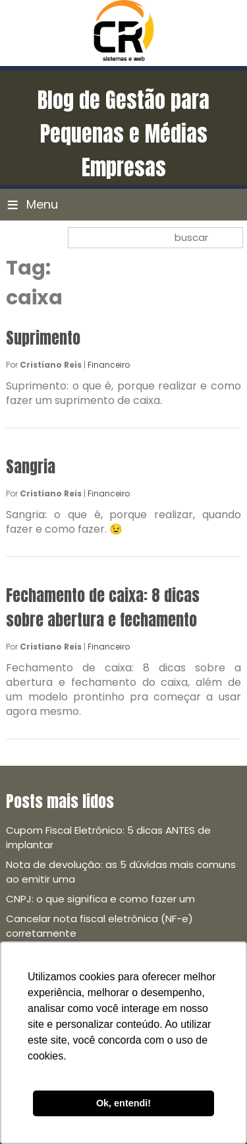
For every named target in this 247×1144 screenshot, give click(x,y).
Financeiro (109, 364)
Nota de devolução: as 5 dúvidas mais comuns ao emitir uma (121, 872)
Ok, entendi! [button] (123, 1103)
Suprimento (43, 338)
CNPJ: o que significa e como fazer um (100, 899)
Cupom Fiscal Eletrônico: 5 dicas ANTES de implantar (108, 837)
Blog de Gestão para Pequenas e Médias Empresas (123, 134)
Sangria (30, 467)
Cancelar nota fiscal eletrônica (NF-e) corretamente (99, 926)
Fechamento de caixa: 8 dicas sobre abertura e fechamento (103, 608)
